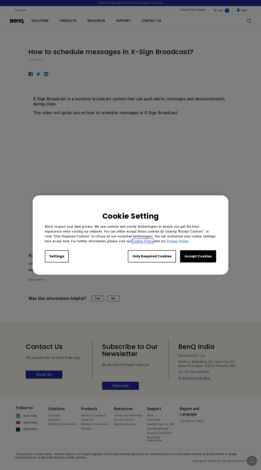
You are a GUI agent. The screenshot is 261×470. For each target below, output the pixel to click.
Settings (56, 256)
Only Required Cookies (151, 256)
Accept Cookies (198, 256)
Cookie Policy (142, 241)
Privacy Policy (177, 241)
